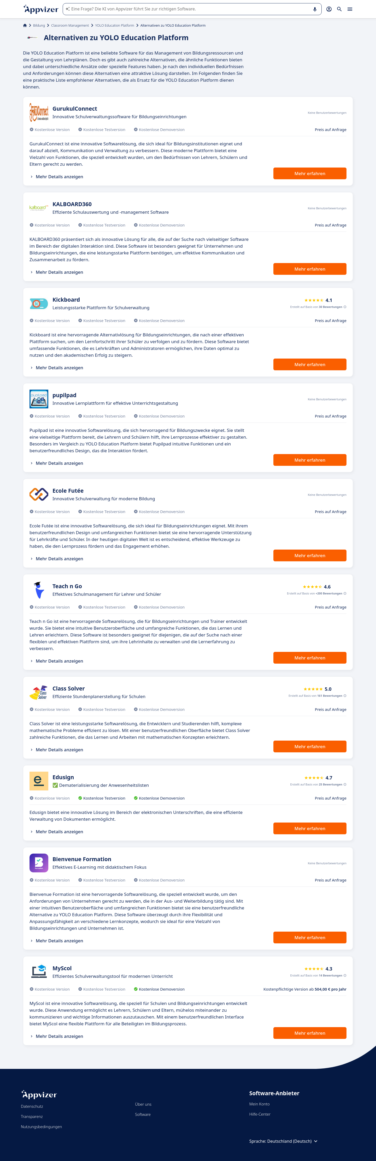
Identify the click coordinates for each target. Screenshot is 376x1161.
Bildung (39, 25)
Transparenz (32, 1116)
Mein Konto (259, 1103)
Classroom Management (70, 25)
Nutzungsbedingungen (41, 1126)
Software (143, 1114)
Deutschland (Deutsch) (293, 1141)
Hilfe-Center (260, 1114)
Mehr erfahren (310, 173)
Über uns (143, 1104)
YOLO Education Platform (114, 25)
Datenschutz (32, 1106)
